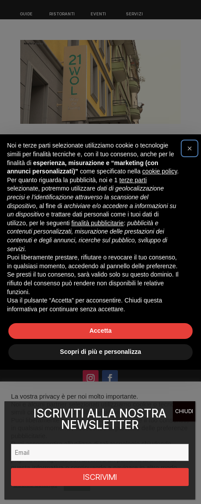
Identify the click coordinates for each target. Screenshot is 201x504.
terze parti (132, 180)
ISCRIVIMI (100, 477)
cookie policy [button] (159, 171)
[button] (190, 148)
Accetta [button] (100, 330)
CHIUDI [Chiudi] (184, 411)
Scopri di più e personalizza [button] (100, 351)
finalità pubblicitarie (97, 223)
